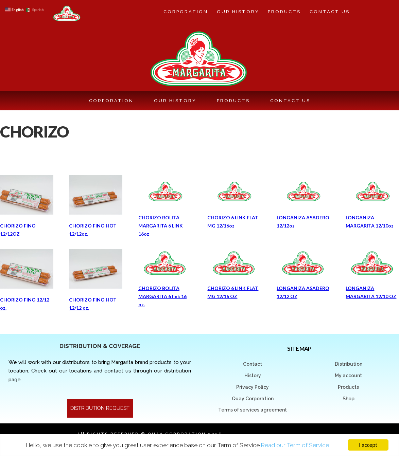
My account (348, 375)
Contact (252, 364)
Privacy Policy (252, 387)
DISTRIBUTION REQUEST (99, 408)
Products (348, 387)
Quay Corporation (253, 398)
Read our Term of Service (295, 445)
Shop (348, 398)
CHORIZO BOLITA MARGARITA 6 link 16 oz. (162, 296)
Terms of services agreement (252, 410)
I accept (368, 445)
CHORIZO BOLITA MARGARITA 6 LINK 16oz (160, 226)
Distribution (348, 364)
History (252, 375)
